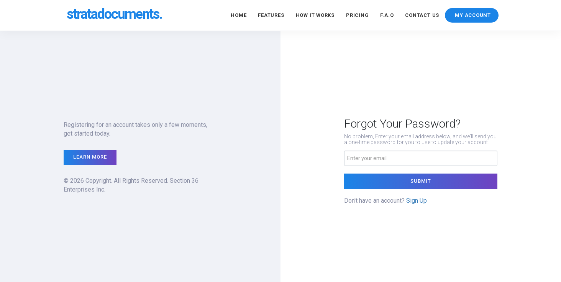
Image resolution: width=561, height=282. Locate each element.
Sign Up (416, 200)
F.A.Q (387, 15)
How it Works (315, 15)
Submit (420, 181)
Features (271, 15)
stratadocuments (114, 14)
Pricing (357, 15)
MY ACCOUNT (473, 15)
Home (238, 15)
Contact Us (422, 15)
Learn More (90, 157)
